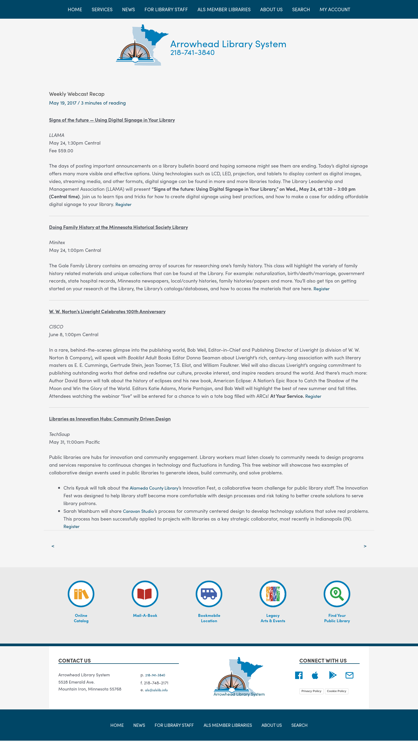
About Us (269, 726)
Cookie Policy (336, 691)
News (140, 726)
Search (294, 726)
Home (122, 726)
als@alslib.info (159, 691)
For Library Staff (173, 726)
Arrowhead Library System (228, 43)
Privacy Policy (311, 691)
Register (124, 204)
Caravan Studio (140, 510)
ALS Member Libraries (226, 726)
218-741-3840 (192, 51)
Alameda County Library (156, 487)
